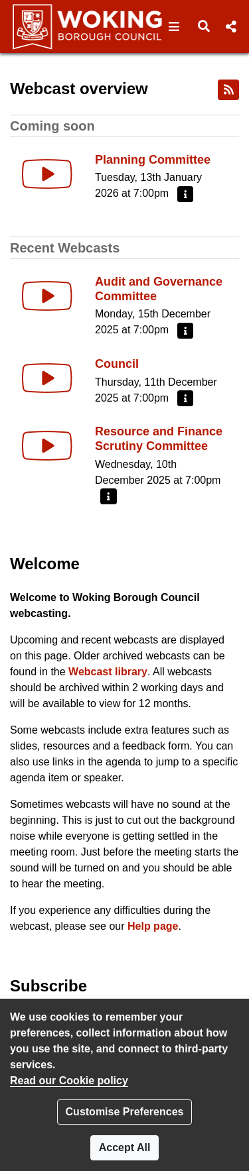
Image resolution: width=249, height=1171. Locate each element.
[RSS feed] (228, 90)
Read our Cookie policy (69, 1080)
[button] (174, 26)
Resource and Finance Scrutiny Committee (158, 439)
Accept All (125, 1147)
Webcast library (107, 671)
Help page (152, 926)
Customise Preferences (125, 1111)
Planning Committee (152, 159)
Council (117, 363)
